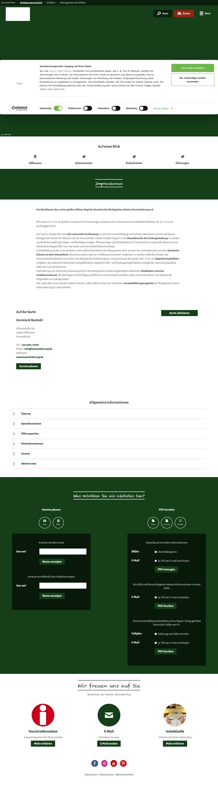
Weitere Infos (28, 463)
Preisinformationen (32, 443)
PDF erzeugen (166, 569)
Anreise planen (28, 366)
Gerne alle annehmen (192, 8)
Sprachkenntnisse (31, 423)
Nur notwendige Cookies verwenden (192, 20)
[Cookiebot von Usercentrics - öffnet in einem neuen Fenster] (19, 48)
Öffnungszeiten (30, 433)
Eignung (26, 413)
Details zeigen (161, 48)
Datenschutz (106, 774)
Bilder (135, 551)
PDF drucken (165, 605)
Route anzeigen (52, 561)
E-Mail (135, 560)
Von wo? (21, 551)
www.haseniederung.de (29, 357)
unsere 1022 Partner (60, 11)
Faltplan (137, 633)
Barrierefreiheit (125, 774)
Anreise (25, 453)
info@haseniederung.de (38, 348)
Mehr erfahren (43, 743)
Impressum (90, 774)
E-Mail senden (109, 743)
